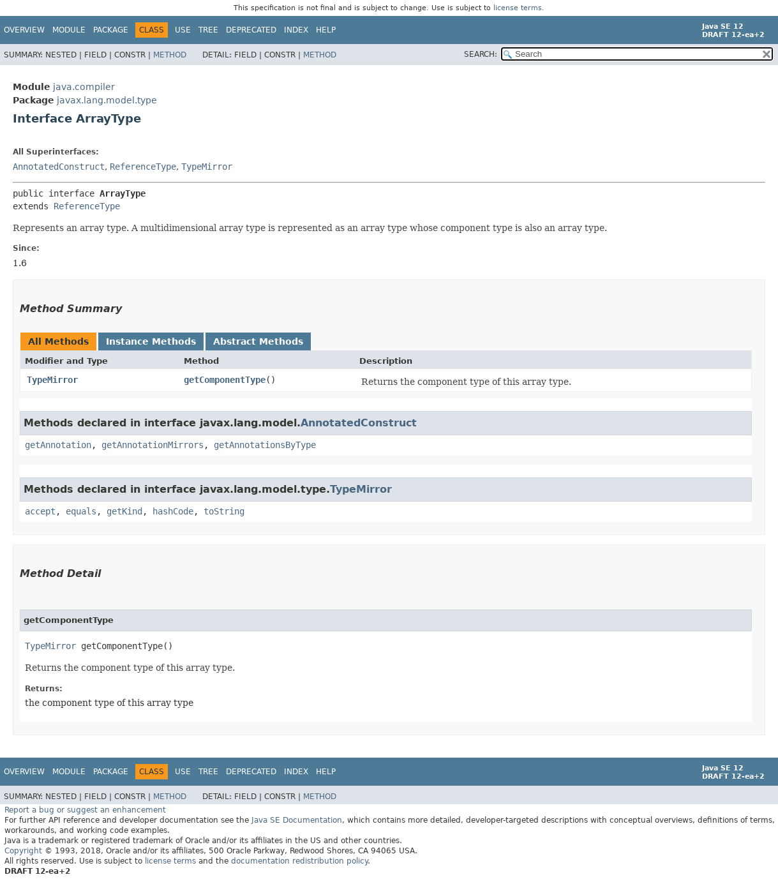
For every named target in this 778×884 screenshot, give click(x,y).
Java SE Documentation (296, 820)
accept (40, 511)
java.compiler (84, 87)
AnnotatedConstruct (59, 166)
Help (326, 30)
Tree (208, 30)
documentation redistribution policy (299, 861)
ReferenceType (143, 166)
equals (81, 511)
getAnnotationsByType (265, 445)
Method (169, 54)
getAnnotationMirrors (152, 445)
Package (110, 30)
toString (224, 511)
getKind (124, 511)
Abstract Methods (258, 341)
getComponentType (225, 380)
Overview (24, 30)
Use (183, 30)
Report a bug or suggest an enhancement (85, 809)
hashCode (173, 511)
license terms (517, 8)
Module (69, 30)
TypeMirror (206, 166)
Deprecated (251, 30)
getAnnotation (58, 445)
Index (296, 30)
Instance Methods (151, 341)
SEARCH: (480, 54)
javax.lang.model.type (107, 100)
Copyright (23, 850)
